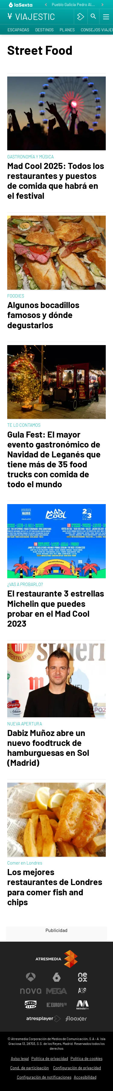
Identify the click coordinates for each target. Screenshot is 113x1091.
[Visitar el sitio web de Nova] (30, 991)
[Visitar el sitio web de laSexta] (56, 977)
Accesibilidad (85, 1077)
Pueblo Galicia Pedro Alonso (75, 4)
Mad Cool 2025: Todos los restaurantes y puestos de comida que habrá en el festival (55, 180)
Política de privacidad (49, 1058)
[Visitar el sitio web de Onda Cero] (30, 1004)
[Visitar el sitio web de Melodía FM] (82, 1004)
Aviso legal (20, 1058)
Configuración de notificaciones (44, 1077)
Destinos (44, 29)
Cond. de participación (29, 1067)
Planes (67, 29)
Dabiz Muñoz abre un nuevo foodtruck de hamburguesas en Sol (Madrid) (48, 747)
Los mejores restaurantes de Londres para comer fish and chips (54, 886)
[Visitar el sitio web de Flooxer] (76, 1018)
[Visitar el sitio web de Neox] (82, 977)
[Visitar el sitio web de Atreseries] (82, 991)
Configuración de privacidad (77, 1067)
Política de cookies (86, 1058)
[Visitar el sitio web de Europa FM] (56, 1004)
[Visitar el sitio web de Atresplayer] (44, 1018)
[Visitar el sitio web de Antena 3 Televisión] (30, 977)
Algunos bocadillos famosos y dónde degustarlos (43, 314)
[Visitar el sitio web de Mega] (56, 991)
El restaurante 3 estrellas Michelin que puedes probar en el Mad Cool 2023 (55, 608)
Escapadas (18, 29)
